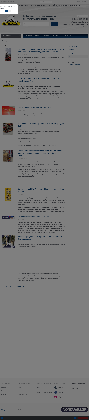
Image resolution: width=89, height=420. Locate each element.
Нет (10, 11)
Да (6, 11)
